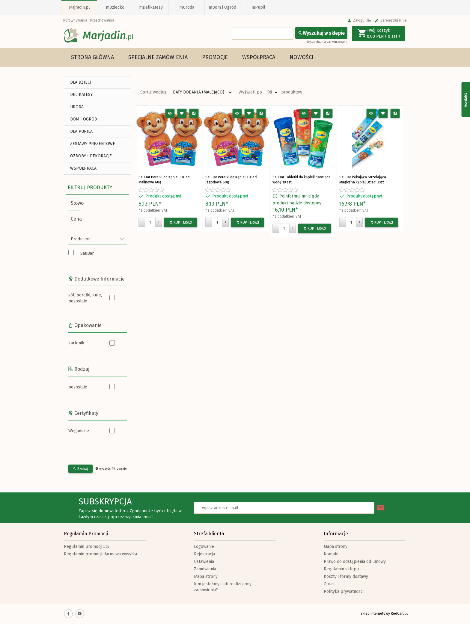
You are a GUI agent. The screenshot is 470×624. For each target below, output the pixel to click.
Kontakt (331, 554)
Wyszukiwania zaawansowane (327, 42)
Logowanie (204, 546)
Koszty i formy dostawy (346, 576)
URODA (77, 106)
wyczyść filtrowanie (111, 469)
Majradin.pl (79, 7)
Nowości (302, 57)
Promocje (215, 57)
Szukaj (80, 469)
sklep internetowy (375, 613)
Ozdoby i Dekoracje (91, 156)
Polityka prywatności (344, 591)
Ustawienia (204, 561)
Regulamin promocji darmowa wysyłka (100, 554)
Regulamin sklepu (341, 569)
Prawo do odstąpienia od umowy (355, 561)
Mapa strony (206, 576)
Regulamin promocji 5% (86, 546)
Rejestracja (204, 554)
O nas (329, 584)
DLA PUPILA (81, 131)
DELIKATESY (81, 94)
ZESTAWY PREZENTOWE (92, 143)
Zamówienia (205, 569)
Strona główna (92, 57)
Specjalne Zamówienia (158, 57)
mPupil (258, 7)
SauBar (87, 253)
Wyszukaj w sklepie (321, 33)
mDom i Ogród (222, 7)
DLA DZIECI (80, 82)
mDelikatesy (151, 7)
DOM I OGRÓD (83, 119)
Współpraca (258, 57)
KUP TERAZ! (180, 222)
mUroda (186, 7)
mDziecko (115, 7)
